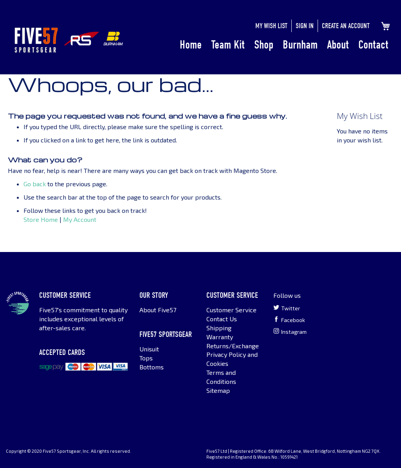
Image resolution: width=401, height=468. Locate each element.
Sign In (305, 26)
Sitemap (218, 390)
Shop (263, 45)
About (338, 45)
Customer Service (231, 309)
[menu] (284, 45)
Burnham (300, 45)
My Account (79, 219)
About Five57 (157, 309)
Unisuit (149, 349)
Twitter (286, 307)
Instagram (290, 331)
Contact (373, 45)
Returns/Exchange (232, 345)
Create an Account (346, 26)
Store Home (40, 219)
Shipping (218, 327)
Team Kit (228, 45)
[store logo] (36, 40)
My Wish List (271, 26)
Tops (146, 358)
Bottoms (151, 367)
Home (191, 45)
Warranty (219, 336)
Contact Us (221, 318)
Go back (34, 183)
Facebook (289, 319)
